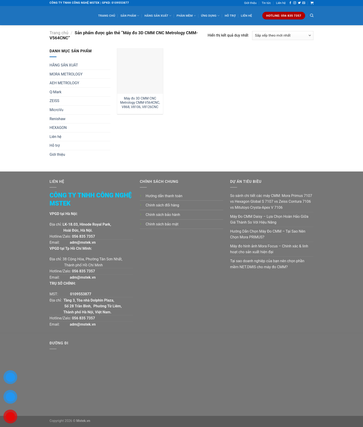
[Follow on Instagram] (294, 3)
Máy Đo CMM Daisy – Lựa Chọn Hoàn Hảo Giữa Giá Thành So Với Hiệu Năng (269, 219)
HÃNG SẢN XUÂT (64, 65)
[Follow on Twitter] (299, 3)
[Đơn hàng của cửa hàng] (282, 35)
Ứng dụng (210, 15)
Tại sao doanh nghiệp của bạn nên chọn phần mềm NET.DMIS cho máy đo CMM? (267, 264)
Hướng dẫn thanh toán (164, 196)
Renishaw (58, 119)
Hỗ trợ (230, 15)
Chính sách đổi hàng (162, 205)
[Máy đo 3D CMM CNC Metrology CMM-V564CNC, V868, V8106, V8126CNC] (140, 71)
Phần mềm (186, 15)
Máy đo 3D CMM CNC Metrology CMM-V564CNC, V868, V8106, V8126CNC (140, 103)
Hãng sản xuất (157, 15)
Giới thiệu (250, 3)
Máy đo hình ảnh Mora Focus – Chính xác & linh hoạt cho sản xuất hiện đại (269, 249)
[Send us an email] (303, 3)
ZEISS (54, 101)
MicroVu (56, 110)
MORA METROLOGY (66, 74)
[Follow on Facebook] (290, 3)
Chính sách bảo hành (163, 214)
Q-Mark (56, 92)
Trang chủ (106, 15)
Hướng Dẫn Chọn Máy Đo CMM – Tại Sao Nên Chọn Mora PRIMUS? (267, 234)
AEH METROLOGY (64, 83)
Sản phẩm (129, 15)
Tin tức (266, 3)
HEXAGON (58, 127)
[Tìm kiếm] (311, 15)
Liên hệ (281, 3)
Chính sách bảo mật (162, 224)
